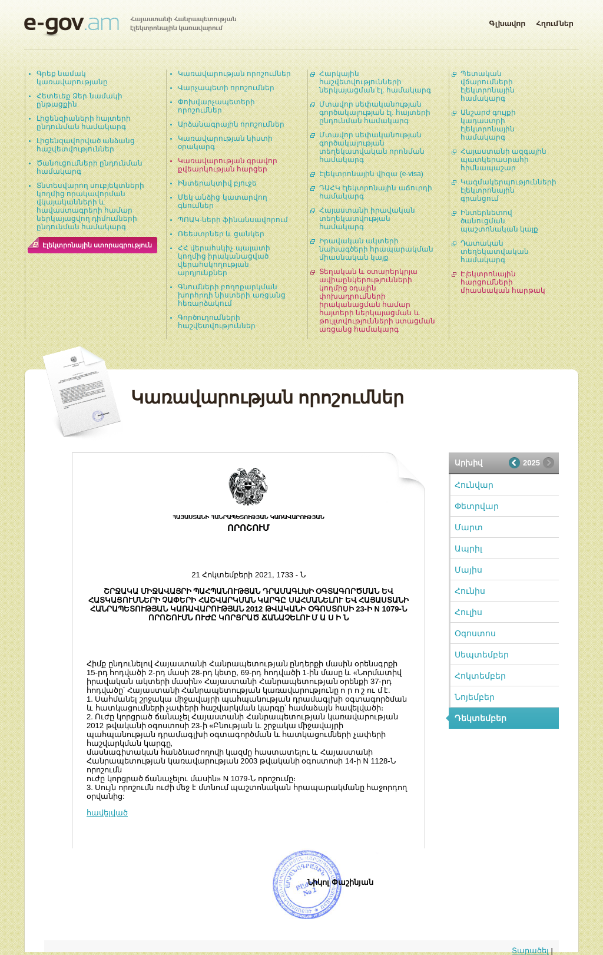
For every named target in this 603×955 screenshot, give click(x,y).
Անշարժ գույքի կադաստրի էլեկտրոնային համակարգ (488, 124)
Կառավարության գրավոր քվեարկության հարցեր (227, 165)
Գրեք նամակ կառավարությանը (72, 78)
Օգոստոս (475, 633)
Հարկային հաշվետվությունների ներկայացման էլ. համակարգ (375, 82)
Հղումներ (555, 21)
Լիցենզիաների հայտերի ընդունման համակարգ (84, 122)
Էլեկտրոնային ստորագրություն (97, 245)
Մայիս (468, 569)
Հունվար (474, 485)
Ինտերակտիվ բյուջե (217, 183)
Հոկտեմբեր (480, 675)
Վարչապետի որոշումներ (226, 88)
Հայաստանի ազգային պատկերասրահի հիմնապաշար (503, 159)
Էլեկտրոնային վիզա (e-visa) (371, 174)
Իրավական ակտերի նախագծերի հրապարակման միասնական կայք (376, 249)
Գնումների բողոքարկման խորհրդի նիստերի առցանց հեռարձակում (232, 295)
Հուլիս (468, 612)
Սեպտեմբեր (482, 654)
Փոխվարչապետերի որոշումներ (216, 106)
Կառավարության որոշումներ (234, 74)
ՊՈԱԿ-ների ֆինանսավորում (233, 220)
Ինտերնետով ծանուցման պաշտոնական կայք (499, 221)
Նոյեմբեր (475, 697)
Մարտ (469, 527)
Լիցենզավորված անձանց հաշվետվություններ (86, 145)
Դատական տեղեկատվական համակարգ (494, 251)
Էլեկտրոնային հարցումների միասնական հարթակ (502, 282)
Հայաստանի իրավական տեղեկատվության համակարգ (367, 218)
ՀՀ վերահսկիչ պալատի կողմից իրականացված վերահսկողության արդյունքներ (224, 260)
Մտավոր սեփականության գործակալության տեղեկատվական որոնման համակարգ (372, 147)
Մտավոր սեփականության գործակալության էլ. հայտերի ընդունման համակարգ (374, 112)
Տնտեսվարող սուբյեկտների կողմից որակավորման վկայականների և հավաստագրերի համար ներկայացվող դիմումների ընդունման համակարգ (90, 206)
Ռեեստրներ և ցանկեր (221, 234)
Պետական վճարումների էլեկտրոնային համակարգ (487, 86)
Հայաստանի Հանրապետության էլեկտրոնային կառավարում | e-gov (130, 26)
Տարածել (530, 950)
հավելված (107, 812)
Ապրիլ (468, 548)
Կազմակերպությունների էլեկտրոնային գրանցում (508, 190)
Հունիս (470, 591)
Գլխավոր (507, 21)
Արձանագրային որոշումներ (231, 124)
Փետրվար (477, 506)
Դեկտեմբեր (480, 718)
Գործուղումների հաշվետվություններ (217, 321)
